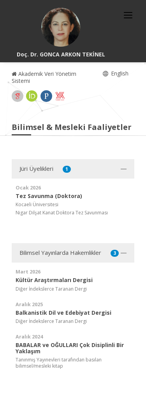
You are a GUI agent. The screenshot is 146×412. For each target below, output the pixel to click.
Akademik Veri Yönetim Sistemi (44, 77)
